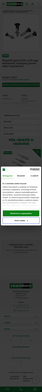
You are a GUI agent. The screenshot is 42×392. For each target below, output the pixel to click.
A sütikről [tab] (34, 176)
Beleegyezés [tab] (8, 176)
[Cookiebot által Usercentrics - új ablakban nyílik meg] (30, 169)
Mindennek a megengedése (21, 213)
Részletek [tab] (21, 176)
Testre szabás (21, 220)
